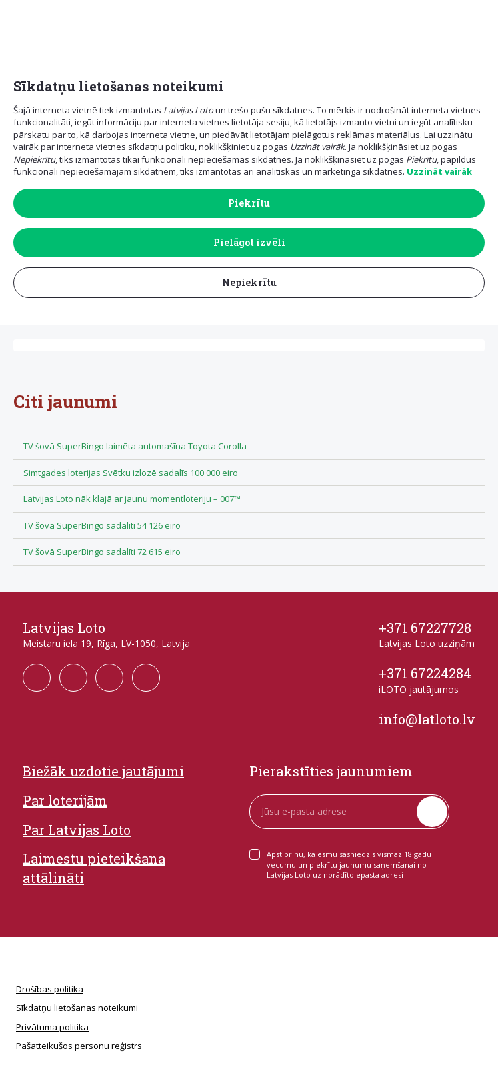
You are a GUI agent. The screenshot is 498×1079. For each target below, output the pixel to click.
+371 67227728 (425, 627)
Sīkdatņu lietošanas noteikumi (77, 1008)
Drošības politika (49, 989)
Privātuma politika (52, 1027)
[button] (479, 21)
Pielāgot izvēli (249, 242)
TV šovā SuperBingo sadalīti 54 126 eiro (102, 525)
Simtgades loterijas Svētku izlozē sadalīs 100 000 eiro (130, 473)
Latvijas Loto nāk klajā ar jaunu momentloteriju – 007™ (132, 499)
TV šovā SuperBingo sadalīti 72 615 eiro (102, 552)
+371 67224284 (425, 673)
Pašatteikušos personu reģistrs (79, 1046)
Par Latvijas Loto (77, 829)
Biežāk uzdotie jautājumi (103, 771)
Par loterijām (65, 800)
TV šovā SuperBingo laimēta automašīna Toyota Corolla (135, 446)
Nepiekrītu (249, 282)
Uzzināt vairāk (439, 171)
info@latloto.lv (427, 719)
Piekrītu (249, 203)
